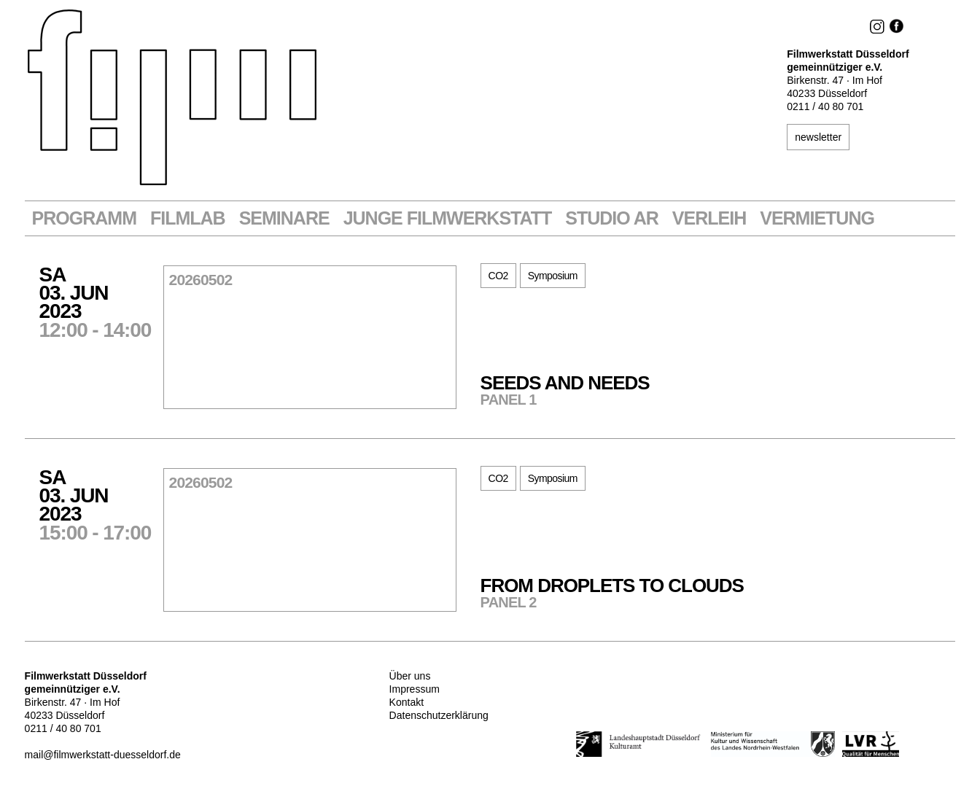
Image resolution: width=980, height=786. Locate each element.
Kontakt (406, 702)
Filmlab (187, 218)
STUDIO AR (611, 218)
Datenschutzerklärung (439, 715)
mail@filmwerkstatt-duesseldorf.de (103, 754)
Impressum (414, 689)
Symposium (553, 275)
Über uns (410, 676)
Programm (84, 218)
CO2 (498, 275)
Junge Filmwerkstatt (447, 218)
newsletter (818, 137)
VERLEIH (709, 218)
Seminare (284, 218)
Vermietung (817, 218)
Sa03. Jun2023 (101, 301)
